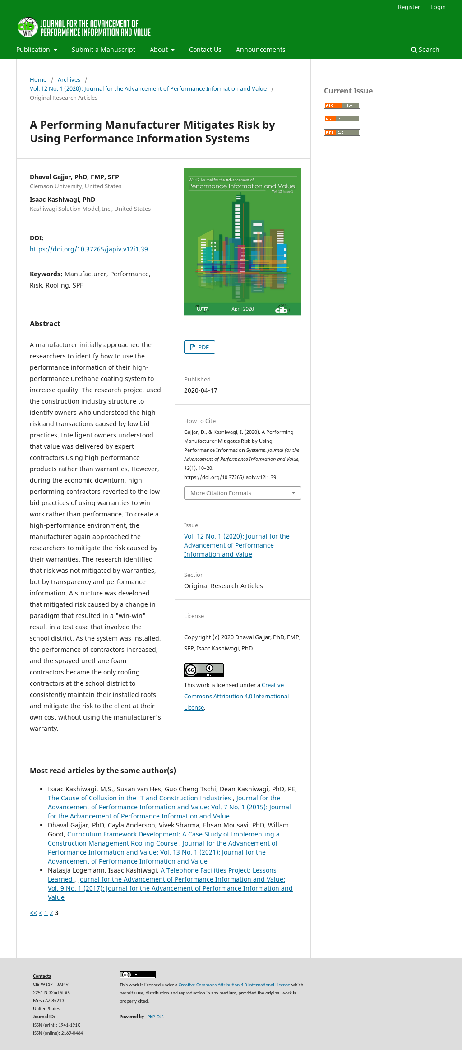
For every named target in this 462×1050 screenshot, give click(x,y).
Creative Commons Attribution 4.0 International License (236, 696)
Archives (69, 79)
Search (425, 49)
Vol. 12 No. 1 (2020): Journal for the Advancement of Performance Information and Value (148, 88)
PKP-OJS (156, 1017)
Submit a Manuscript (103, 49)
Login (438, 7)
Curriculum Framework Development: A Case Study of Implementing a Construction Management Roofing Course (164, 838)
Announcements (261, 49)
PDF (203, 347)
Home (38, 79)
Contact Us (205, 49)
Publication (34, 49)
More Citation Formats (220, 493)
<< (33, 912)
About (160, 49)
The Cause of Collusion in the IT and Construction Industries (140, 798)
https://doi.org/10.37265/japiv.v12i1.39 (89, 249)
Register (409, 7)
